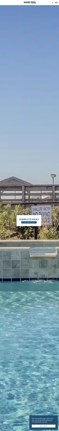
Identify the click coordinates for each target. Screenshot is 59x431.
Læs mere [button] (44, 422)
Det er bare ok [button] (43, 426)
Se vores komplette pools (28, 222)
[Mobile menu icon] (2, 2)
